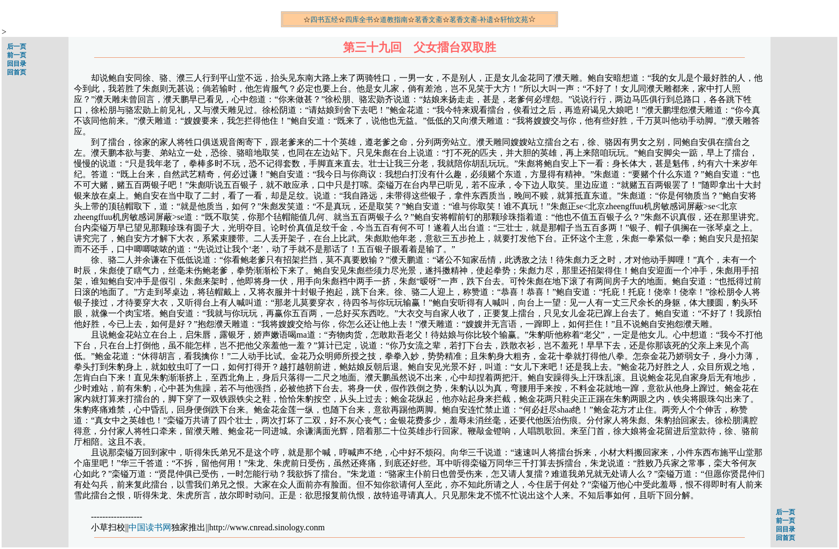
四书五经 (324, 20)
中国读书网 (149, 527)
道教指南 (394, 20)
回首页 (16, 72)
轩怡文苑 (514, 20)
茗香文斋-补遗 (471, 20)
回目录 (16, 63)
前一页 (16, 55)
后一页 (16, 46)
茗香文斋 (429, 20)
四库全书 (359, 20)
